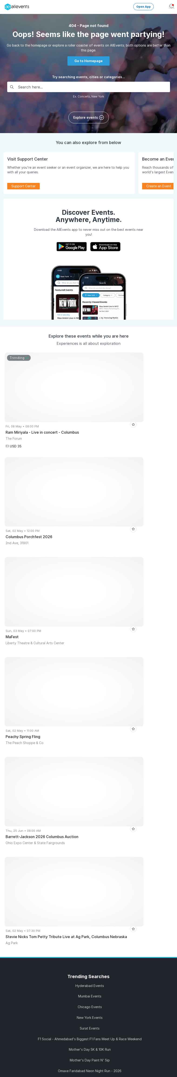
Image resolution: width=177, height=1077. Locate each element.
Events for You (125, 796)
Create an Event (158, 186)
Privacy (117, 1010)
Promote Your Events (43, 804)
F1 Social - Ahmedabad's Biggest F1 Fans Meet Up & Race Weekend (90, 656)
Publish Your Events (43, 796)
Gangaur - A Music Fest (90, 698)
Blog (42, 937)
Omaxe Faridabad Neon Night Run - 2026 (89, 687)
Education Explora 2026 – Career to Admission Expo (90, 741)
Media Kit (43, 912)
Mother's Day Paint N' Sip (90, 677)
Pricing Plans (43, 829)
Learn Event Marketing (43, 871)
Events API (42, 854)
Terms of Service (51, 1010)
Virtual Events (126, 804)
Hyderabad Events (89, 602)
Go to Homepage (88, 61)
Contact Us (51, 1018)
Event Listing (43, 863)
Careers (118, 994)
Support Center (23, 186)
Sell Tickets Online (43, 813)
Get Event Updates (126, 813)
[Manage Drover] (5, 5)
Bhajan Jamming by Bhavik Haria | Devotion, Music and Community (90, 719)
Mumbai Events (89, 613)
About (51, 994)
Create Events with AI (42, 846)
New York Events (90, 634)
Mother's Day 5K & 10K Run (90, 666)
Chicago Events (90, 624)
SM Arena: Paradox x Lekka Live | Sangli (89, 751)
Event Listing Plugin (43, 904)
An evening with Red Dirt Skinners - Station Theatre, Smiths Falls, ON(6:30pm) (90, 709)
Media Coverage (117, 1002)
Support (51, 1002)
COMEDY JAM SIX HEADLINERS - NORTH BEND (89, 730)
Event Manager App (42, 838)
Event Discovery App (126, 821)
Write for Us (125, 829)
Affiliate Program (43, 921)
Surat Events (90, 645)
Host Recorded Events (42, 821)
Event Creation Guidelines (43, 879)
